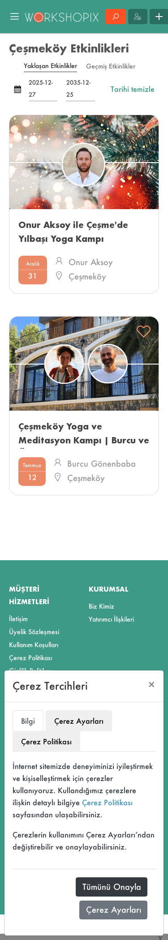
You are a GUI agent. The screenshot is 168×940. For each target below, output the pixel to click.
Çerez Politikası (107, 802)
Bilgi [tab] (28, 720)
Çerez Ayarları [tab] (78, 720)
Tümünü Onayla (111, 886)
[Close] (152, 684)
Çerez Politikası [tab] (46, 741)
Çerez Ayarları (113, 909)
